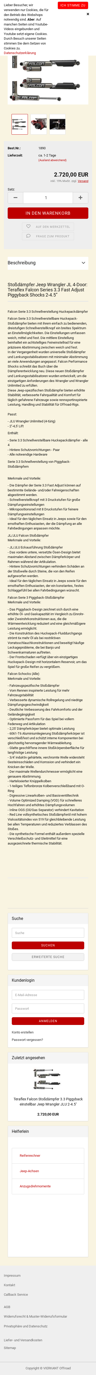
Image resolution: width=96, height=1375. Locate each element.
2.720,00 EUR (48, 1114)
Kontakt (9, 1285)
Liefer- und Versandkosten (23, 1340)
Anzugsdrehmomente (35, 1186)
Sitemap (10, 1348)
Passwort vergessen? (27, 1040)
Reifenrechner (30, 1156)
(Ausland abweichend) (52, 160)
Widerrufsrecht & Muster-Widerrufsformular (35, 1316)
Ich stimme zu (73, 5)
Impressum (12, 1275)
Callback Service (16, 1294)
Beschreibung (22, 262)
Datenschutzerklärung (20, 53)
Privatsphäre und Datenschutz (25, 1326)
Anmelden (48, 1021)
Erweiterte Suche (48, 957)
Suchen (48, 945)
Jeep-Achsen (29, 1171)
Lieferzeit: (15, 155)
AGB (7, 1307)
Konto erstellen (23, 1032)
